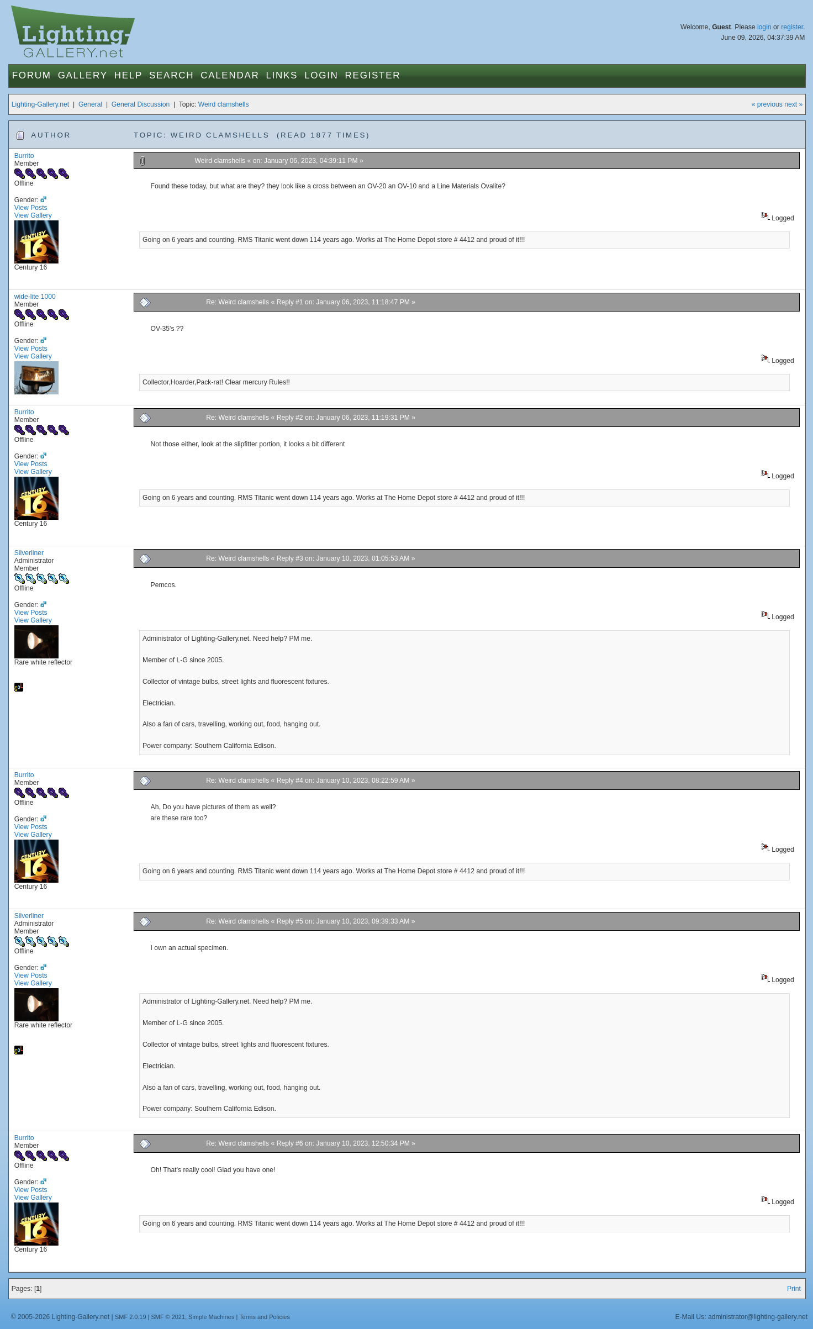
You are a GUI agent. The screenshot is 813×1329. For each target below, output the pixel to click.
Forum (31, 75)
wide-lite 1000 (35, 296)
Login (321, 75)
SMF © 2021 (168, 1317)
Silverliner (29, 553)
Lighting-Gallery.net (41, 104)
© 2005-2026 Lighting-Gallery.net (60, 1317)
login (764, 27)
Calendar (229, 75)
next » (793, 104)
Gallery (83, 75)
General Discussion (141, 104)
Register (373, 75)
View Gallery (33, 215)
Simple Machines (211, 1317)
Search (171, 75)
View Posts (30, 208)
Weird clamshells (223, 104)
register (792, 27)
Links (282, 75)
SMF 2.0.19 (130, 1317)
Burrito (24, 156)
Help (128, 75)
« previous (767, 104)
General (90, 104)
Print (794, 1289)
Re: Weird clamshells (237, 302)
